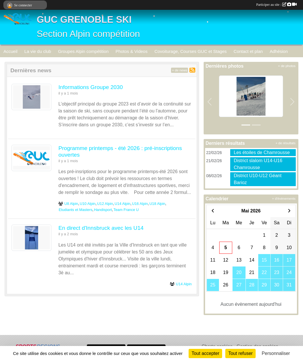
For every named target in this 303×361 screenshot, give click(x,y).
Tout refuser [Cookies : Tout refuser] (240, 353)
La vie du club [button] (37, 51)
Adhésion (279, 51)
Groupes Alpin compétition (83, 51)
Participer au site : (276, 5)
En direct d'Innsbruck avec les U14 (101, 228)
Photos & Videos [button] (132, 51)
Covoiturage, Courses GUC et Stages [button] (191, 51)
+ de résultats (285, 143)
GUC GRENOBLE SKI (84, 19)
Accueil (10, 51)
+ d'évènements (283, 198)
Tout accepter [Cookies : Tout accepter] (205, 353)
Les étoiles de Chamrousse (262, 152)
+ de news (179, 70)
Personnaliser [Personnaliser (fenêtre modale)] (276, 353)
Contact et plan (248, 51)
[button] (209, 102)
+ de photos (286, 66)
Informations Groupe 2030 (90, 87)
